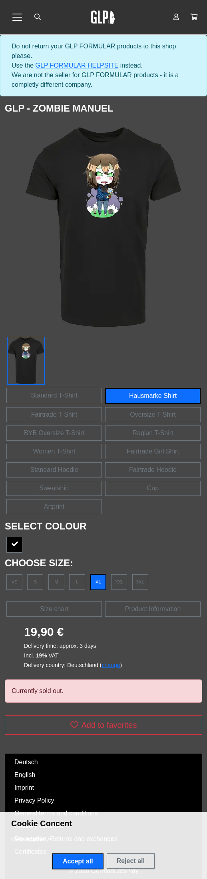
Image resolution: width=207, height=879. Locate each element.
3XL (140, 581)
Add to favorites (103, 725)
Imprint (24, 787)
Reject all (131, 860)
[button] (193, 17)
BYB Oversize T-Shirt (54, 433)
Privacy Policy (34, 800)
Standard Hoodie (54, 469)
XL (98, 581)
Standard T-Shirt (54, 395)
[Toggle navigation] (17, 17)
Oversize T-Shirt (152, 414)
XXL (119, 581)
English (24, 774)
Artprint (54, 506)
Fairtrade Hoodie (153, 469)
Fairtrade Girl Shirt (153, 451)
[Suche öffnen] (38, 17)
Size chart (54, 608)
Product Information (153, 608)
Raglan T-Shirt (153, 433)
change (111, 665)
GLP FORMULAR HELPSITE (77, 65)
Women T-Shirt (54, 451)
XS (15, 581)
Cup (153, 488)
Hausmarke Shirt (153, 395)
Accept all (78, 861)
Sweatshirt (54, 488)
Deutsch (26, 762)
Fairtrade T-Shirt (54, 414)
